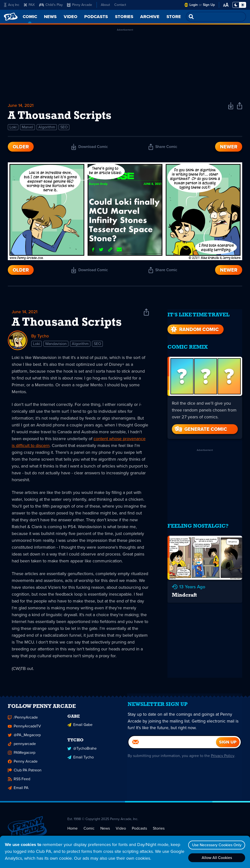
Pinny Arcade (79, 4)
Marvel (27, 128)
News (105, 832)
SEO (64, 128)
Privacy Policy (222, 762)
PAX (29, 4)
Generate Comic (200, 426)
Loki (13, 128)
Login (193, 4)
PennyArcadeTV (24, 730)
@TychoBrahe (82, 752)
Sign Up (209, 4)
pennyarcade (22, 748)
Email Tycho (80, 760)
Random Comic (194, 327)
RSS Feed (19, 783)
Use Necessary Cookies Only (216, 845)
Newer (228, 147)
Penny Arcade (23, 765)
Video (121, 832)
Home (72, 832)
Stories (159, 832)
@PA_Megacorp (24, 739)
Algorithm (46, 128)
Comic (88, 832)
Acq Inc (11, 4)
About (105, 4)
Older (21, 147)
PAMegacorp (21, 756)
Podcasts (139, 832)
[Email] (172, 748)
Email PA (18, 792)
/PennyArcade (23, 721)
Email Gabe (80, 728)
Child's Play (51, 4)
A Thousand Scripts (67, 324)
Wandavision (56, 345)
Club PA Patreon (25, 774)
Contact (120, 4)
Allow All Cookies (216, 857)
